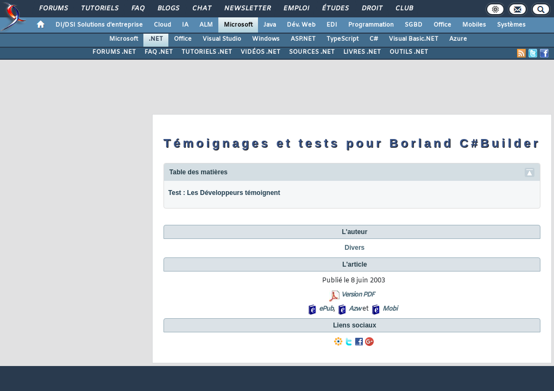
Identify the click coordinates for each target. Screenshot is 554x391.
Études (334, 8)
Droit (371, 8)
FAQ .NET (158, 52)
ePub (326, 309)
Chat (201, 8)
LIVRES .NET (362, 52)
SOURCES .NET (312, 52)
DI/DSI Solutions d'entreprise (99, 25)
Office (442, 25)
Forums (52, 8)
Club (403, 8)
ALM (206, 25)
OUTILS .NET (408, 52)
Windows (266, 39)
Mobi (389, 309)
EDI (331, 25)
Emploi (296, 8)
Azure (458, 39)
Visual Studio (222, 39)
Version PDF (357, 295)
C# (373, 39)
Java (269, 25)
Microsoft (238, 25)
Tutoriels (99, 8)
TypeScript (342, 39)
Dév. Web (301, 25)
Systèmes (511, 25)
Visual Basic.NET (413, 39)
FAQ (137, 8)
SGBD (414, 25)
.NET (156, 39)
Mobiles (474, 25)
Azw (355, 309)
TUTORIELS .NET (206, 52)
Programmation (371, 25)
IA (185, 25)
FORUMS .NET (114, 52)
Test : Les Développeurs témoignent (224, 193)
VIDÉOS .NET (260, 52)
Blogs (168, 8)
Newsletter (247, 8)
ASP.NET (303, 39)
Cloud (162, 25)
